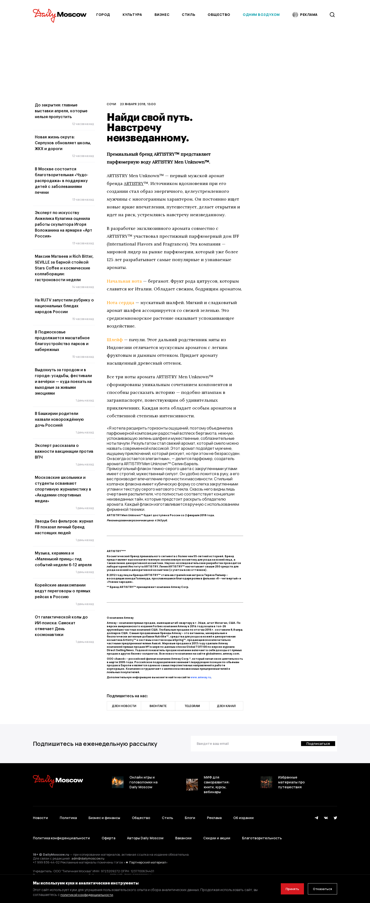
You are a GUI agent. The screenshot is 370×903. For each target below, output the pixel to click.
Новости (40, 815)
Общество (219, 14)
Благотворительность (262, 829)
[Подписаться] (317, 743)
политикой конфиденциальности (87, 894)
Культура (132, 14)
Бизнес (162, 14)
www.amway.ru (200, 677)
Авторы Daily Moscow (145, 829)
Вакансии (183, 829)
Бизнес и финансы (104, 815)
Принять (287, 888)
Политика (68, 815)
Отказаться (321, 888)
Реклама (214, 815)
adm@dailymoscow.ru (87, 847)
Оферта (108, 829)
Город (103, 14)
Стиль (188, 14)
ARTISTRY (134, 183)
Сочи (111, 104)
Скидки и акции (216, 829)
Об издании (243, 815)
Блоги (190, 815)
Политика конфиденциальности (61, 829)
